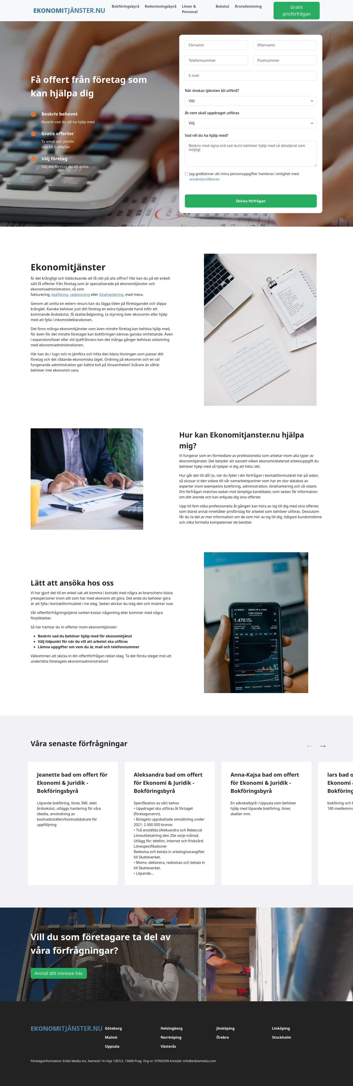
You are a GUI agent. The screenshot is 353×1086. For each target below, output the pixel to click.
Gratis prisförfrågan (296, 10)
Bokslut (222, 6)
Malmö (111, 1037)
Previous (307, 743)
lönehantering (111, 294)
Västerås (168, 1046)
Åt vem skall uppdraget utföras (212, 112)
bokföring (60, 294)
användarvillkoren (204, 179)
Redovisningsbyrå (160, 6)
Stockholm (281, 1037)
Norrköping (171, 1037)
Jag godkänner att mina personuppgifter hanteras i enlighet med (242, 176)
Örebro (222, 1037)
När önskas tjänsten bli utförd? (212, 90)
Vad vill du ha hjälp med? (206, 135)
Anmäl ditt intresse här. (58, 973)
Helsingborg (172, 1028)
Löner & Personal (189, 9)
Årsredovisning (248, 6)
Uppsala (112, 1046)
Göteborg (113, 1028)
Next (320, 743)
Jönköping (225, 1028)
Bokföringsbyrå (125, 6)
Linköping (281, 1028)
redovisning (80, 294)
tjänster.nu (69, 10)
